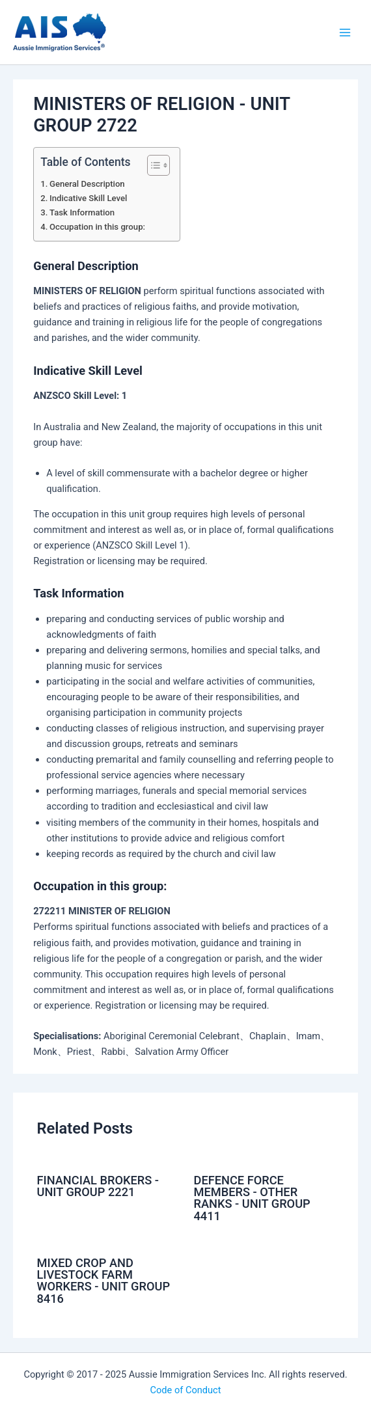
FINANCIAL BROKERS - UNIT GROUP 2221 (97, 1186)
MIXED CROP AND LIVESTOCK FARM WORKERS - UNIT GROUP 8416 (103, 1280)
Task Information (82, 212)
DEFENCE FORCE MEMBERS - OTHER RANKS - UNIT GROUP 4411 (252, 1198)
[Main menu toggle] (345, 32)
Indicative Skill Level (88, 198)
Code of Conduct (185, 1390)
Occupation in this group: (97, 227)
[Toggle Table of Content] (152, 165)
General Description (87, 184)
